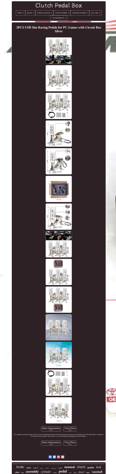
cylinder (46, 471)
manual (69, 467)
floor (88, 472)
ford (98, 467)
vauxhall (97, 471)
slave (17, 472)
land (75, 472)
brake (20, 467)
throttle (41, 468)
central (35, 468)
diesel (81, 472)
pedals (91, 467)
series (28, 468)
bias (23, 472)
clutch (81, 467)
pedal (63, 471)
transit (60, 468)
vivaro (55, 472)
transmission (53, 468)
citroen (47, 468)
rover (70, 472)
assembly (32, 471)
